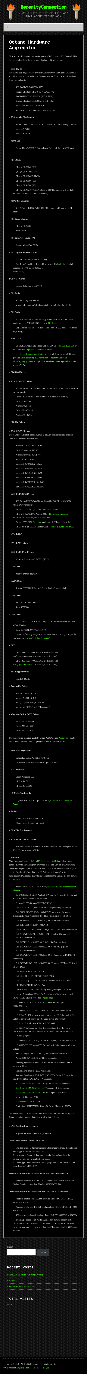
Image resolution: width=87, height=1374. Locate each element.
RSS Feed (37, 1368)
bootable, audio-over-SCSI (45, 509)
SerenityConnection (43, 6)
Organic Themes (24, 1368)
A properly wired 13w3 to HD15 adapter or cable (35, 861)
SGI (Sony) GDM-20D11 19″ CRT (31, 1083)
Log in (46, 1368)
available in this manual (39, 638)
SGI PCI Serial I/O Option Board (30, 319)
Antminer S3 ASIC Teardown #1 (21, 1286)
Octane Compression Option (31, 354)
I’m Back (11, 1280)
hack (59, 264)
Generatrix (64, 738)
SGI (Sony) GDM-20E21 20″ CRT (31, 1088)
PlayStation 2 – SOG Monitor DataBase (30, 1113)
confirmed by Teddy (48, 323)
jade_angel (48, 998)
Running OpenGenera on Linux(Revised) (25, 1275)
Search (10, 1247)
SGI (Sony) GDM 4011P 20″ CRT (30, 1092)
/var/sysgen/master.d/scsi (23, 664)
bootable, (38, 522)
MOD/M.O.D (29, 741)
